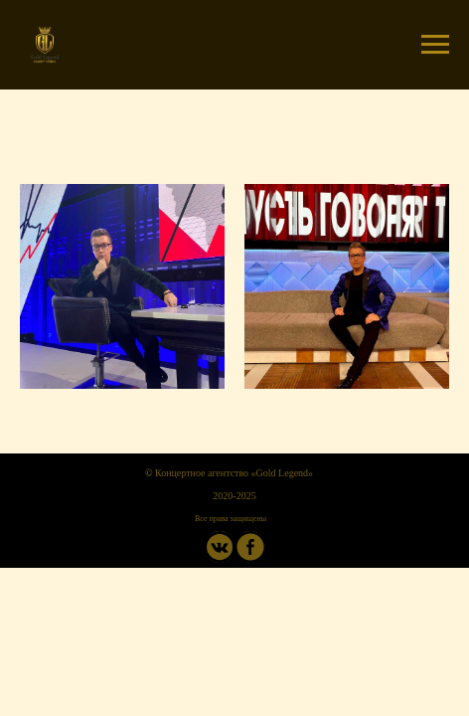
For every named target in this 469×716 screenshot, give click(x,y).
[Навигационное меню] (435, 45)
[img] (250, 547)
